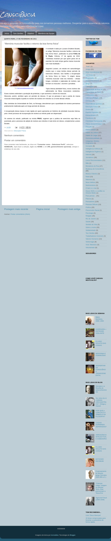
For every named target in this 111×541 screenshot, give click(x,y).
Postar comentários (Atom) (20, 214)
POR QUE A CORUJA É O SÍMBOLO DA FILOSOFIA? (101, 413)
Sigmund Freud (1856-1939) (101, 499)
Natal (88, 176)
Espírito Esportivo (92, 112)
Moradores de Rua (92, 166)
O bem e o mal (91, 188)
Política (88, 207)
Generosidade (91, 130)
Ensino (88, 109)
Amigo (88, 69)
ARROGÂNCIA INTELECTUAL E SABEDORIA (101, 437)
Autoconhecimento (92, 81)
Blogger (72, 535)
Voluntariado (90, 247)
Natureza (89, 179)
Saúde (88, 221)
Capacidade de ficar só (94, 89)
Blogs (88, 84)
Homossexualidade (93, 138)
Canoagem (90, 86)
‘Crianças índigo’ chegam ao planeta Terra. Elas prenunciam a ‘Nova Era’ (101, 488)
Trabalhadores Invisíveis (94, 236)
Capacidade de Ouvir (93, 92)
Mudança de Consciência (95, 169)
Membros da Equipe (46, 33)
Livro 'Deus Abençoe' (93, 515)
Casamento (90, 95)
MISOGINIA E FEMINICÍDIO (101, 354)
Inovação (89, 146)
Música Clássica (91, 174)
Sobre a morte (91, 227)
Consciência (17, 15)
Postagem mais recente (16, 209)
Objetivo (30, 33)
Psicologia (89, 213)
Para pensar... (91, 196)
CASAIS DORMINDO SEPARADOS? (101, 424)
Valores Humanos (92, 239)
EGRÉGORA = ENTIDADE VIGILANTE (101, 331)
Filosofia (89, 127)
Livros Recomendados (94, 160)
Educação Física (20, 131)
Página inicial (43, 209)
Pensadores (90, 201)
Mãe (87, 163)
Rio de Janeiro (91, 219)
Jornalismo (90, 157)
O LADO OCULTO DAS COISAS (101, 343)
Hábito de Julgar (91, 135)
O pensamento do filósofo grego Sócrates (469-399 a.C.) (101, 474)
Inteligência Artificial (93, 149)
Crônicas (89, 101)
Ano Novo (89, 75)
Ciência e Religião (92, 98)
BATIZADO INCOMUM (100, 460)
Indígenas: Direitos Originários (92, 142)
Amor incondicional (92, 72)
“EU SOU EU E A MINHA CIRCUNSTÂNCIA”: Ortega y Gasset (101, 402)
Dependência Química (94, 104)
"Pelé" (88, 66)
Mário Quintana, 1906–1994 (100, 319)
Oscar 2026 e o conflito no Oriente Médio (95, 192)
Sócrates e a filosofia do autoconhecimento (101, 389)
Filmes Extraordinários (94, 124)
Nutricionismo (91, 185)
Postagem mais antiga (69, 209)
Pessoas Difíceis (92, 204)
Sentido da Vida (91, 224)
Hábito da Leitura (92, 132)
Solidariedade (91, 230)
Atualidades (90, 78)
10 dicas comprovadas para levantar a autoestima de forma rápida (96, 520)
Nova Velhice (90, 182)
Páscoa (88, 199)
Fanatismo (89, 118)
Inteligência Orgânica (93, 152)
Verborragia (90, 242)
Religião (89, 216)
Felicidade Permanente (94, 121)
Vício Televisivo (91, 245)
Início (7, 33)
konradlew (54, 535)
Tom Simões (18, 33)
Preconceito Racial (92, 210)
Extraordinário (91, 115)
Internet (88, 154)
